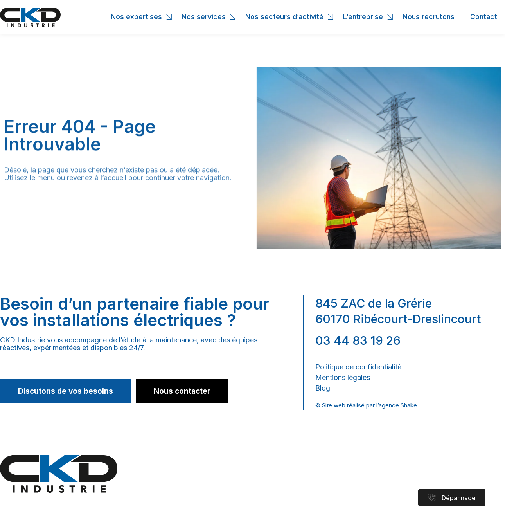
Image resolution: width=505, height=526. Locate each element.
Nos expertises (138, 17)
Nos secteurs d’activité (286, 17)
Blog (322, 388)
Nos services (206, 17)
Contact (483, 17)
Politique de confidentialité (358, 367)
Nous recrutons (429, 17)
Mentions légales (342, 377)
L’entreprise (365, 17)
